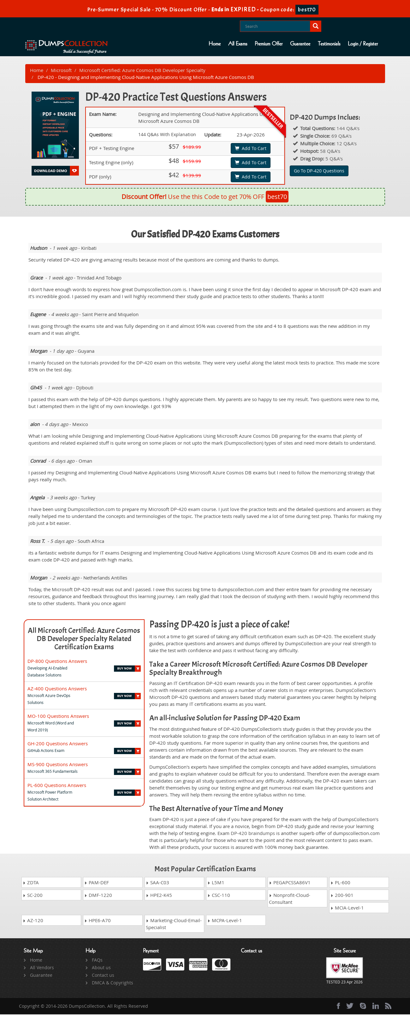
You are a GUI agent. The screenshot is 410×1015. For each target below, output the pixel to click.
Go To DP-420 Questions (319, 171)
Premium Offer (268, 44)
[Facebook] (338, 1006)
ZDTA (31, 883)
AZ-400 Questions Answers (57, 689)
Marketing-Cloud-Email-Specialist (174, 924)
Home (215, 44)
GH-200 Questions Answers (57, 744)
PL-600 (340, 883)
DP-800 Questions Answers (57, 661)
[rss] (388, 1006)
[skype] (363, 1006)
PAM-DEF (96, 883)
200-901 (342, 895)
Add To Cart (250, 149)
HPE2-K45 (159, 895)
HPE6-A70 (97, 921)
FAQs (97, 960)
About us (101, 968)
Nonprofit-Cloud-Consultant (289, 899)
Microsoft (61, 70)
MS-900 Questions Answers (57, 764)
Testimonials (329, 44)
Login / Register (363, 44)
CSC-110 (218, 895)
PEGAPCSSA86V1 (290, 883)
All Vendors (42, 968)
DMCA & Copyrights (112, 983)
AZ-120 (33, 921)
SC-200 (33, 895)
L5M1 (215, 883)
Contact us (103, 975)
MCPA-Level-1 (224, 921)
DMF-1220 (98, 895)
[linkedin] (375, 1006)
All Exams (237, 44)
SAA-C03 (157, 883)
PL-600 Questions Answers (56, 785)
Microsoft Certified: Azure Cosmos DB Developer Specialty (142, 70)
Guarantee (300, 44)
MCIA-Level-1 (347, 908)
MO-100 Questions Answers (58, 716)
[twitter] (350, 1006)
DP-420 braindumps (253, 833)
